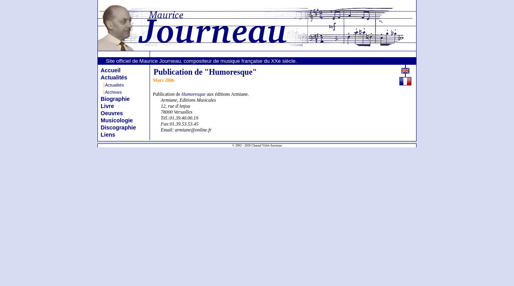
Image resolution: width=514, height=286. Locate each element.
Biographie (115, 99)
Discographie (118, 127)
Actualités (114, 77)
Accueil (111, 70)
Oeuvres (112, 113)
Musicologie (117, 120)
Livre (107, 106)
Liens (108, 134)
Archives (113, 92)
